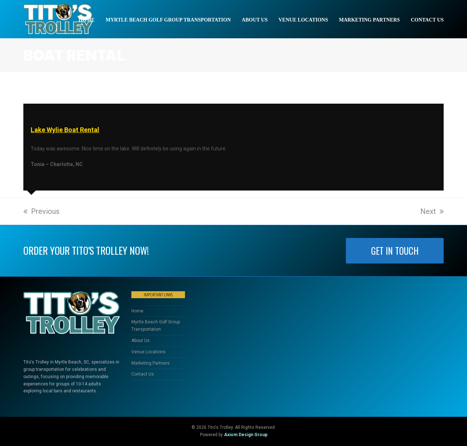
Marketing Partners (150, 363)
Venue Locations (148, 351)
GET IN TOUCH (394, 250)
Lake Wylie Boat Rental (65, 130)
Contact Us (142, 374)
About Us (140, 340)
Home (137, 311)
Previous (41, 211)
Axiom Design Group (245, 434)
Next (432, 211)
